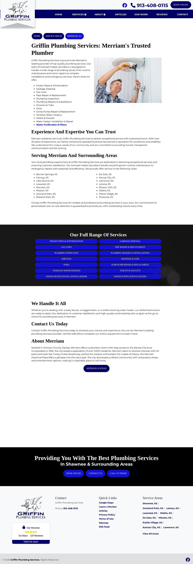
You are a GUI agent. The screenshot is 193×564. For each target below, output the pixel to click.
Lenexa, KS (172, 508)
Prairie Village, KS (152, 522)
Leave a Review (108, 506)
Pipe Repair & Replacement (130, 247)
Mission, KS (165, 517)
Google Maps (106, 502)
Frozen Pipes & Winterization (66, 241)
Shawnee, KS (150, 503)
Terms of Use (106, 518)
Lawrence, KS (171, 527)
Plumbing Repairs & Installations (130, 253)
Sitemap (103, 523)
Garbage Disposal (130, 241)
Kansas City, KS (151, 527)
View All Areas (151, 533)
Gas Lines (66, 247)
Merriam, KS (74, 36)
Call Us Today (118, 473)
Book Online (180, 4)
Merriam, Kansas (97, 368)
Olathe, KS (166, 513)
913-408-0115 (149, 5)
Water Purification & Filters (51, 124)
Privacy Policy (107, 514)
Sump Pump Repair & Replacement (130, 265)
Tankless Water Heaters (66, 270)
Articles (103, 510)
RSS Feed (104, 526)
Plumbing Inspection (66, 253)
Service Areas (54, 36)
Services (66, 259)
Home (37, 36)
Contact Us (95, 473)
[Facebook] (124, 6)
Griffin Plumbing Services (25, 559)
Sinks (66, 265)
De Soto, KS (149, 517)
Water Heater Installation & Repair (66, 276)
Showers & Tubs (130, 259)
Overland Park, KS (153, 508)
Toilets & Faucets (130, 270)
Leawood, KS (150, 513)
